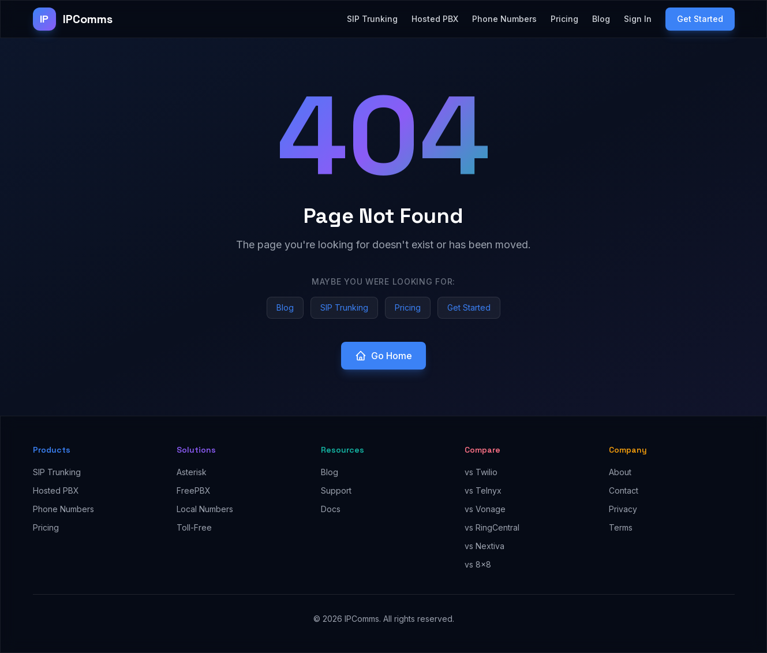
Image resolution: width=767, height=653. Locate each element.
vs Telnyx (483, 490)
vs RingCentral (492, 527)
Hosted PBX (434, 19)
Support (336, 490)
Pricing (564, 19)
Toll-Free (194, 527)
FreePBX (194, 490)
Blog (601, 19)
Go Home (383, 355)
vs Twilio (481, 472)
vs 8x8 (478, 564)
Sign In (638, 19)
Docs (331, 509)
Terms (621, 527)
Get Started (700, 19)
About (620, 472)
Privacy (623, 509)
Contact (623, 490)
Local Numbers (205, 509)
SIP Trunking (372, 19)
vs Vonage (485, 509)
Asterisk (192, 472)
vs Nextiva (484, 546)
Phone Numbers (504, 19)
